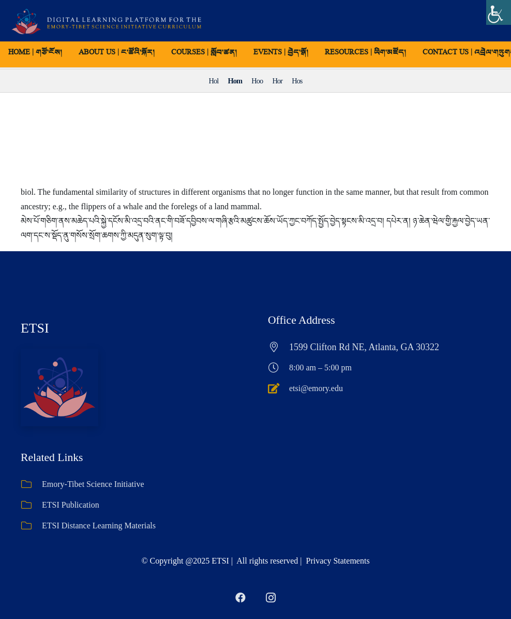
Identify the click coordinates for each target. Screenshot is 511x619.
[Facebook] (240, 598)
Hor (277, 81)
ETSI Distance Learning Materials (99, 525)
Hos (297, 81)
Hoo (257, 81)
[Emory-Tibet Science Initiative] (31, 484)
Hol (214, 81)
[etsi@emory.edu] (278, 388)
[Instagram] (270, 598)
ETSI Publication (70, 504)
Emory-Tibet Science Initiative (93, 484)
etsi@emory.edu (316, 388)
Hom (235, 81)
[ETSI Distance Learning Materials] (31, 526)
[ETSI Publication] (31, 505)
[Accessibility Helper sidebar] (498, 12)
